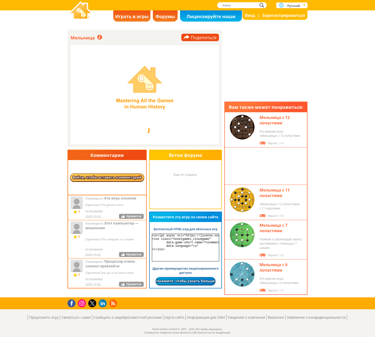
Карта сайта (174, 317)
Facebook (72, 303)
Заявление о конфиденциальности (316, 317)
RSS (113, 303)
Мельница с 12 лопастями (274, 120)
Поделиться (203, 37)
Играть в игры (132, 16)
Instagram (82, 303)
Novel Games (81, 10)
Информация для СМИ (206, 317)
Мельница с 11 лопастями (274, 192)
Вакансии (276, 317)
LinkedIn (103, 303)
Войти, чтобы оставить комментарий (107, 177)
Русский (293, 6)
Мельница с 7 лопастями (273, 228)
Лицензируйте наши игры (211, 17)
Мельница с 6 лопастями (273, 267)
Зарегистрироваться (283, 15)
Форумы (165, 16)
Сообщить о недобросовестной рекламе (128, 317)
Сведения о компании (246, 317)
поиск (263, 5)
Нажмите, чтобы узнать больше (185, 281)
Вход (250, 15)
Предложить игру (44, 317)
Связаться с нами (76, 317)
